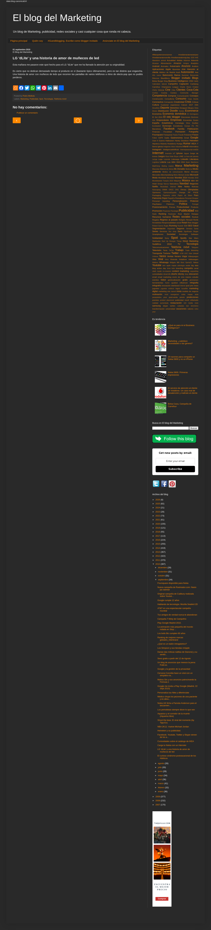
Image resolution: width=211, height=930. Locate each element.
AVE (196, 57)
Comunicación (183, 96)
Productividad (183, 207)
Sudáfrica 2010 (162, 244)
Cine (167, 89)
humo (167, 283)
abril (160, 779)
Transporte (157, 253)
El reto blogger (171, 117)
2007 (158, 804)
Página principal (18, 40)
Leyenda (167, 159)
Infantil (185, 146)
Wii (178, 262)
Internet (158, 153)
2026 (158, 499)
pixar (165, 297)
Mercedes (156, 175)
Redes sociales (181, 216)
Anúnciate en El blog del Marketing (121, 40)
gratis (185, 280)
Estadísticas (167, 123)
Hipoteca (156, 144)
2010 (158, 564)
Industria (179, 147)
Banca (177, 75)
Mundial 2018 (193, 178)
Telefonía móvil (60, 99)
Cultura (155, 105)
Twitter (175, 253)
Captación (184, 84)
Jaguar (186, 153)
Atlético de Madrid (167, 72)
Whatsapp (164, 262)
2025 (158, 503)
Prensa (172, 207)
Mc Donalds (179, 169)
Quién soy (37, 40)
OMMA (164, 190)
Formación (180, 131)
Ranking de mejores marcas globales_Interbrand (170, 638)
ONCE (171, 190)
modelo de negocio (190, 291)
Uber (190, 253)
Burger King (163, 81)
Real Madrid (184, 214)
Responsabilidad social (171, 223)
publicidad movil (182, 300)
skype (165, 306)
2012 (158, 556)
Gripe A (155, 141)
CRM (191, 81)
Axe (196, 72)
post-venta (173, 297)
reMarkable (194, 300)
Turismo (166, 253)
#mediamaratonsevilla (161, 57)
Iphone (179, 153)
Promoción (157, 211)
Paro (196, 195)
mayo (161, 775)
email (154, 277)
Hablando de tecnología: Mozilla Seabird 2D (177, 604)
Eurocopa (166, 126)
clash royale (157, 271)
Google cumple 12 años (168, 600)
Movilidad (162, 178)
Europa (187, 126)
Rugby (166, 226)
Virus (167, 259)
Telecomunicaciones (160, 247)
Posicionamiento (159, 207)
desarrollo (167, 274)
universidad (170, 309)
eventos (155, 280)
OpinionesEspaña (169, 192)
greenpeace (194, 280)
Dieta (196, 108)
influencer (184, 283)
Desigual (183, 108)
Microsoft (194, 175)
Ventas (170, 256)
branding (179, 268)
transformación (158, 309)
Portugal (195, 204)
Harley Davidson (182, 141)
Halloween (169, 141)
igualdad (174, 283)
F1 (193, 126)
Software (194, 234)
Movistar (170, 178)
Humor (187, 143)
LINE (181, 156)
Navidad (184, 183)
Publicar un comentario (27, 113)
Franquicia (168, 135)
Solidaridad (157, 238)
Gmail (186, 138)
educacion (193, 274)
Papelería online (169, 195)
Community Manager (189, 93)
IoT (174, 153)
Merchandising (167, 175)
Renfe (195, 220)
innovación (166, 286)
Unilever (155, 256)
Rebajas (194, 214)
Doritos (181, 111)
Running (173, 225)
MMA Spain (185, 162)
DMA (196, 105)
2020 (192, 57)
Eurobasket (156, 126)
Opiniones (156, 192)
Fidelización (192, 129)
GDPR (160, 138)
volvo (196, 309)
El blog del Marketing (57, 17)
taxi (187, 306)
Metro (176, 175)
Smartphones (157, 234)
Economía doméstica (174, 113)
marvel (173, 291)
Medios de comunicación (172, 172)
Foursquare (157, 135)
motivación (157, 294)
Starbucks (156, 241)
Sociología (183, 234)
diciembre (163, 567)
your (153, 312)
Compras (172, 96)
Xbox (182, 262)
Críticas (195, 102)
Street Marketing (190, 241)
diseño (174, 274)
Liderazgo (175, 159)
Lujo (169, 162)
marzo (161, 783)
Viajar (184, 256)
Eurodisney (178, 126)
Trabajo (179, 250)
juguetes (155, 288)
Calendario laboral (159, 84)
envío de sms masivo (181, 277)
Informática (193, 146)
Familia (181, 129)
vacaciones (181, 309)
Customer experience (170, 105)
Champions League (170, 87)
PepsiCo (171, 198)
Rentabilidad (157, 223)
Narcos (166, 184)
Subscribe (175, 468)
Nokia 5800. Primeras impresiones (178, 373)
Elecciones (185, 117)
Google (194, 137)
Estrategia (179, 123)
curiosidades (157, 274)
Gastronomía (177, 138)
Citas (173, 90)
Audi (178, 72)
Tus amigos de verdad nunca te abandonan (177, 615)
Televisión (156, 250)
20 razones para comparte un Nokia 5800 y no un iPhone (181, 358)
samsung (156, 306)
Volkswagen (193, 259)
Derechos (174, 108)
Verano (177, 256)
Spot (41, 99)
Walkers (155, 262)
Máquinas (177, 181)
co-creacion (167, 271)
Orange (182, 192)
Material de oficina (166, 169)
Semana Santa (192, 229)
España (155, 123)
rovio (196, 303)
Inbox (173, 147)
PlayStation (157, 204)
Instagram (157, 149)
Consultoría (169, 99)
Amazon (177, 63)
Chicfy (154, 90)
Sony (167, 238)
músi (166, 294)
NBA (193, 181)
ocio (196, 294)
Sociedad (171, 234)
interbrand (175, 286)
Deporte (164, 107)
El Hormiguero (192, 114)
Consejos (194, 96)
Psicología (174, 211)
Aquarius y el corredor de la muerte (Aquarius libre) (173, 714)
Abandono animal (159, 60)
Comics (174, 93)
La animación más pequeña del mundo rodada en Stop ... (175, 628)
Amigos (186, 63)
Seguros (180, 228)
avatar (188, 265)
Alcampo (155, 63)
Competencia (159, 95)
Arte (183, 69)
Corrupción (168, 102)
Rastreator (172, 214)
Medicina (189, 169)
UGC (186, 253)
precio (182, 297)
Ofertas (183, 190)
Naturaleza (174, 184)
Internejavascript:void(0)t (189, 150)
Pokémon (170, 204)
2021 (158, 519)
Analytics (194, 63)
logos (178, 288)
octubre (161, 575)
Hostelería (171, 144)
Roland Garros (157, 226)
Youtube (156, 265)
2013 (158, 552)
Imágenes (167, 147)
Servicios (163, 231)
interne (182, 286)
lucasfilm (184, 288)
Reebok (195, 217)
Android (155, 66)
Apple (168, 69)
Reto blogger (193, 223)
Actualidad (171, 60)
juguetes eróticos (167, 288)
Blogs (195, 78)
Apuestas (176, 69)
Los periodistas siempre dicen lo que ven (176, 709)
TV (179, 244)
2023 (158, 512)
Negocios (194, 183)
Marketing (24, 99)
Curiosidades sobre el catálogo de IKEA (175, 741)
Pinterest (194, 201)
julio (160, 767)
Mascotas (155, 169)
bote (173, 268)
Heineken (194, 140)
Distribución (163, 111)
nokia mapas (187, 294)
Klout (167, 156)
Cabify (196, 81)
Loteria (163, 162)
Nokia (186, 186)
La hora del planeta (191, 156)
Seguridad (171, 229)
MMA (178, 162)
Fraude (181, 135)
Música (186, 180)
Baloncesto (168, 75)
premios (155, 300)
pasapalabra (156, 297)
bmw (169, 268)
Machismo (194, 162)
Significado (188, 231)
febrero (161, 787)
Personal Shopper (191, 198)
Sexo (180, 231)
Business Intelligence (178, 81)
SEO (190, 225)
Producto (194, 207)
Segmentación (158, 228)
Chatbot (195, 87)
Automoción (187, 72)
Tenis (165, 250)
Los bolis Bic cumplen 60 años (171, 633)
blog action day (159, 268)
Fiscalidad (167, 132)
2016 (158, 540)
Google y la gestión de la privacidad (173, 669)
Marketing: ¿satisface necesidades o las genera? (180, 342)
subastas (180, 306)
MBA (173, 162)
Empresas (176, 120)
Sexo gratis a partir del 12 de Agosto (174, 658)
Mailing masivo (168, 166)
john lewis (194, 286)
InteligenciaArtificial (171, 149)
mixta (179, 291)
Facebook (169, 128)
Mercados (194, 172)
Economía (157, 114)
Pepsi (164, 198)
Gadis (166, 138)
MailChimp (156, 166)
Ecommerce (191, 110)
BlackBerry (165, 78)
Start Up (165, 241)
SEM (186, 226)
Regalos (155, 220)
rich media (188, 303)
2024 (158, 507)
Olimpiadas (193, 189)
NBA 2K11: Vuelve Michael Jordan (173, 726)
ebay (186, 274)
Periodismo (180, 198)
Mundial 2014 (181, 177)
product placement (167, 300)
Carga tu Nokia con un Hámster (171, 745)
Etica (188, 123)
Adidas (179, 60)
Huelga (179, 144)
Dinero (154, 111)
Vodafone (183, 259)
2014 (158, 548)
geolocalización (174, 280)
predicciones (192, 297)
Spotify (183, 238)
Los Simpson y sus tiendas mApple (173, 648)
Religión (182, 220)
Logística (155, 162)
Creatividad (179, 102)
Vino (154, 259)
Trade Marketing (191, 250)
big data (194, 265)
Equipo (195, 120)
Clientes (180, 89)
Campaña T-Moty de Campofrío (171, 619)
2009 (158, 796)
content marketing (180, 271)
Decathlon (156, 108)
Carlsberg (194, 84)
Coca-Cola (192, 89)
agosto (161, 763)
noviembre (163, 571)
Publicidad (34, 99)
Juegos (161, 156)
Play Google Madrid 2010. (169, 623)
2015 (158, 544)
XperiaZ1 (188, 262)
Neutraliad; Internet (168, 187)
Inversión (168, 153)
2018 (158, 532)
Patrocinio (157, 198)
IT (197, 144)
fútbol (163, 280)
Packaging (156, 195)
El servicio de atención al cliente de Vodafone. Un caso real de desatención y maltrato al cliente (182, 390)
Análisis (195, 66)
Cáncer (184, 105)
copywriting (194, 271)
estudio (195, 277)
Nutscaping (156, 190)
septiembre (163, 579)
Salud (195, 225)
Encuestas (187, 120)
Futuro (195, 135)
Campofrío (173, 84)
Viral (160, 259)
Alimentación (166, 63)
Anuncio (185, 66)
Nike (180, 186)
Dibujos (191, 108)
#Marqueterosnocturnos (162, 55)
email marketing (164, 277)
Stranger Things (175, 241)
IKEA (193, 143)
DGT (191, 105)
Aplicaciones (158, 69)
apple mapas (171, 265)
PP (189, 192)
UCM (182, 253)
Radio (154, 214)
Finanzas (156, 132)
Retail (184, 222)
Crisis (188, 101)
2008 (158, 800)
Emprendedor (163, 120)
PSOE (195, 192)
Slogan (195, 231)
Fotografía (193, 131)
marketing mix (164, 291)
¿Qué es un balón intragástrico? (172, 644)
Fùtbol (154, 138)
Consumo (181, 98)
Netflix (155, 186)
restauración (176, 303)
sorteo (172, 306)
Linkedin (184, 159)
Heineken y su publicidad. (169, 730)
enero (161, 791)
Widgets (173, 262)
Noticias (195, 186)
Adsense (187, 60)
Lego (160, 159)
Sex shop (172, 231)
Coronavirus (157, 102)
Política (183, 203)
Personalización (180, 201)
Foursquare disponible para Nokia (172, 583)
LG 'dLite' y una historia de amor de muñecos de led (173, 750)
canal (196, 268)
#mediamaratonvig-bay (180, 57)
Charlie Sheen (185, 87)
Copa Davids (193, 99)
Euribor (195, 123)
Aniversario (175, 66)
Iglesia (160, 146)
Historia (163, 144)
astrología (181, 265)
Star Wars (193, 238)
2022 (158, 516)
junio (160, 771)
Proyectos (166, 211)
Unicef (195, 253)
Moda (155, 177)
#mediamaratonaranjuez (188, 55)
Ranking (162, 214)
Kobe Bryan (174, 156)
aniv (163, 265)
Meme (186, 172)
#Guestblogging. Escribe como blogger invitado (73, 40)
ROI (196, 211)
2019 (158, 528)
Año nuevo (156, 75)
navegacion (175, 294)
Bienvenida (194, 75)
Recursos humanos (161, 217)
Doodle (174, 110)
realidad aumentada (160, 303)
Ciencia (161, 90)
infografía (156, 285)
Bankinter (185, 75)
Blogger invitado (180, 78)
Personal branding (161, 201)
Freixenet (188, 135)
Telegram (194, 247)
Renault (189, 220)
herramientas (157, 283)
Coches (155, 93)
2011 (158, 560)
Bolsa (154, 81)
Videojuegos (193, 256)
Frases (175, 135)
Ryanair (180, 226)
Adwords (194, 60)
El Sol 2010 (157, 117)
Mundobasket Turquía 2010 (162, 181)
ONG (177, 190)
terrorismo (194, 306)
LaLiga (154, 159)
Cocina (164, 93)
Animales (164, 66)
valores (191, 309)
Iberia (154, 146)
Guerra (162, 141)
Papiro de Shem (185, 195)
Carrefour (156, 87)
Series (155, 231)
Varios (162, 256)
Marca (178, 165)
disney (181, 274)
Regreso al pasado (169, 220)
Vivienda (173, 259)
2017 (158, 536)
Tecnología (48, 99)
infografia (194, 282)
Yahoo (195, 262)
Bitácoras (155, 78)
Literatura (194, 159)
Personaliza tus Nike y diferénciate (173, 692)
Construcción (157, 99)
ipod (187, 286)
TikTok (171, 250)
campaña (188, 268)
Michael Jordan (184, 175)
